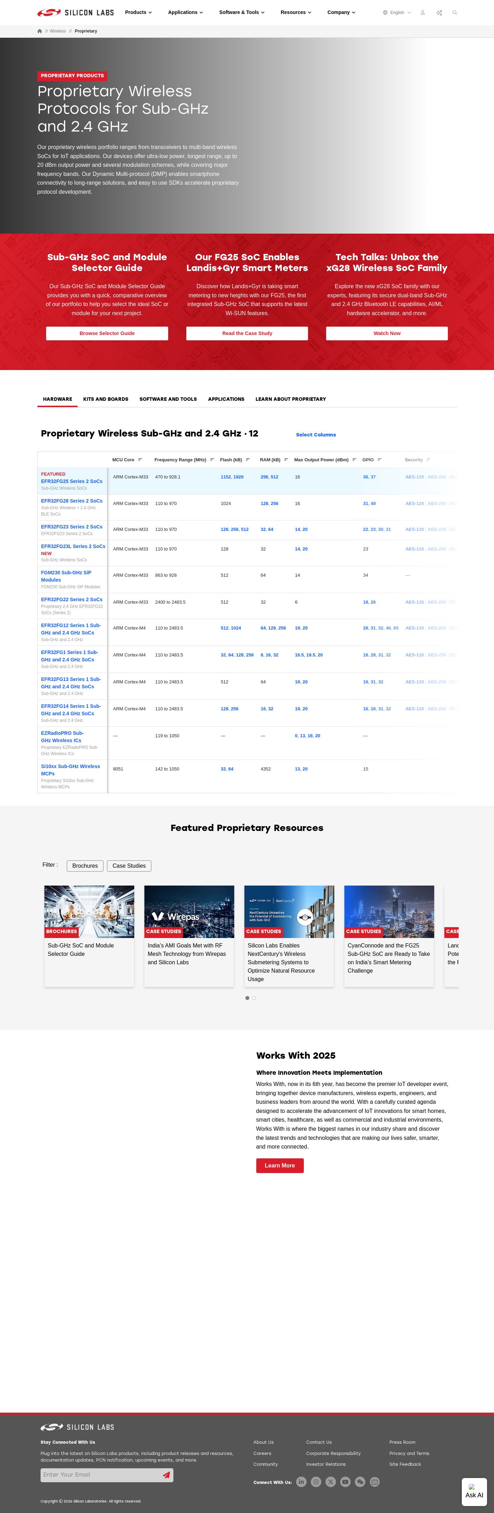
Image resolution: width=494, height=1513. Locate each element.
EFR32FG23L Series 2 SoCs (73, 546)
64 (270, 529)
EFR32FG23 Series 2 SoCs (72, 527)
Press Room (402, 1443)
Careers (262, 1454)
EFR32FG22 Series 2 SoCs (72, 599)
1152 (226, 477)
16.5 (299, 655)
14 (297, 529)
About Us (263, 1443)
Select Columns (316, 435)
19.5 (310, 655)
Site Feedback (405, 1465)
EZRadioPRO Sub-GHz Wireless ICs (62, 736)
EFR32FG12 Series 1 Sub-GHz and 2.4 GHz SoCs (71, 629)
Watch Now (387, 333)
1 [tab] (247, 998)
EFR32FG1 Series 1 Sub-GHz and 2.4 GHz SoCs (69, 655)
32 (263, 529)
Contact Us (319, 1443)
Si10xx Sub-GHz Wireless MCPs (70, 769)
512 (275, 477)
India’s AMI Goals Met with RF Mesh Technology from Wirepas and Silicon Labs (187, 954)
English (397, 12)
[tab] (57, 402)
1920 (239, 477)
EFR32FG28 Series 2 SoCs (72, 501)
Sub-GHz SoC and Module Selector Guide (81, 950)
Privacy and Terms (409, 1454)
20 (304, 529)
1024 (236, 628)
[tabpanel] (247, 614)
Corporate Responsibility (333, 1454)
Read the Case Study (247, 333)
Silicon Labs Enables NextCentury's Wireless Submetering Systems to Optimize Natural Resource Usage (281, 962)
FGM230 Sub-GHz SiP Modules (66, 576)
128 (265, 503)
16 (268, 655)
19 (297, 628)
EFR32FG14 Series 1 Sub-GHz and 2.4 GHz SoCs (71, 709)
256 (265, 477)
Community (265, 1465)
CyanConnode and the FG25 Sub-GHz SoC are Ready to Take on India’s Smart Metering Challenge (389, 958)
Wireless (58, 31)
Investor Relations (326, 1465)
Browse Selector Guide (107, 333)
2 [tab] (254, 998)
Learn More (280, 1166)
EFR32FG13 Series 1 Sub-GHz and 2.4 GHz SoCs (71, 682)
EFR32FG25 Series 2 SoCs (72, 481)
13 (302, 735)
